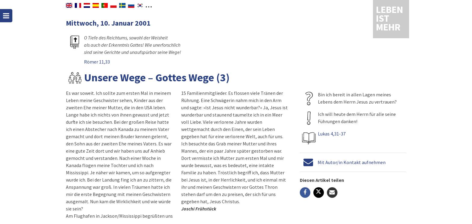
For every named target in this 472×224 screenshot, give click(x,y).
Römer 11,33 (97, 62)
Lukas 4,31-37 (332, 134)
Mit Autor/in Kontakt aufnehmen (352, 162)
